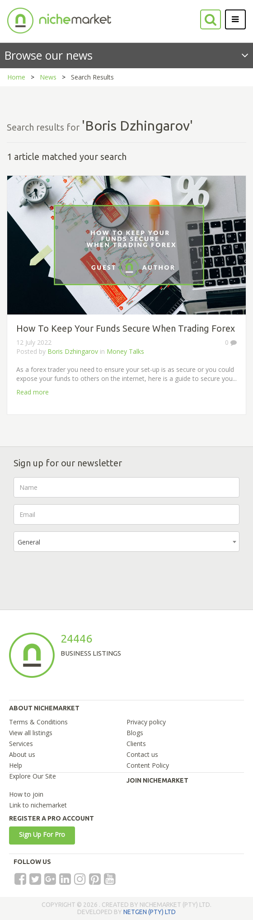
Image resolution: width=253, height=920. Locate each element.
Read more (32, 392)
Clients (136, 743)
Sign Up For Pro (42, 834)
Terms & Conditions (38, 722)
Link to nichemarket (38, 805)
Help (15, 765)
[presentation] (82, 576)
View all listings (30, 732)
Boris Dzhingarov (72, 351)
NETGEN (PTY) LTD (149, 911)
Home (16, 77)
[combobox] (126, 541)
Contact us (142, 754)
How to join (26, 794)
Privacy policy (146, 722)
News (48, 77)
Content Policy (147, 765)
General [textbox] (29, 542)
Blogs (134, 732)
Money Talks (125, 351)
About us (22, 754)
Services (21, 743)
